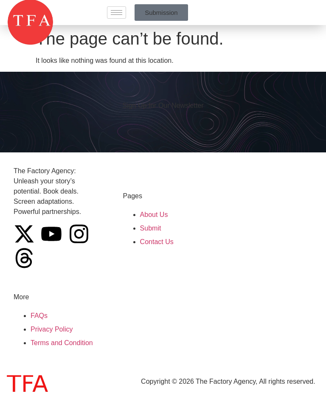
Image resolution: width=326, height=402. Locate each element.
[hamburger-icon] (116, 12)
